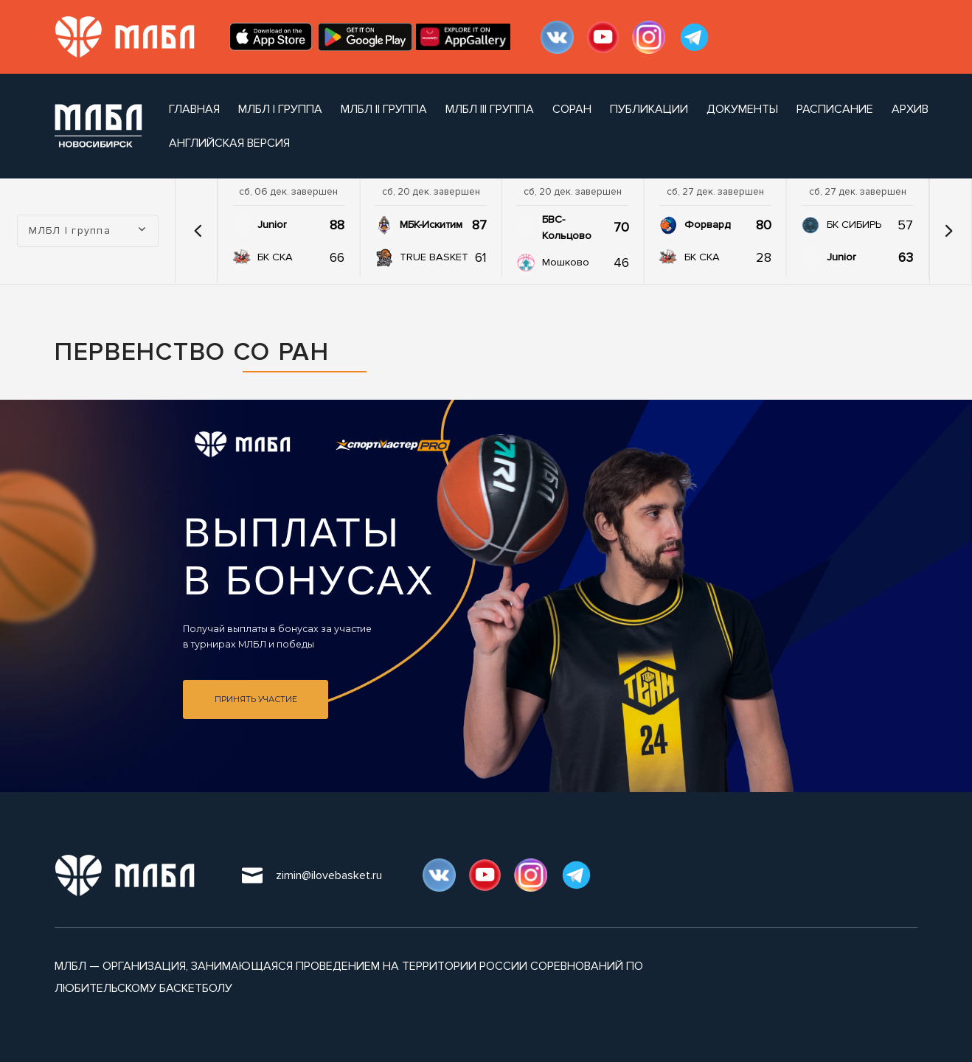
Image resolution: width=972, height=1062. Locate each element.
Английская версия (229, 143)
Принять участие (256, 699)
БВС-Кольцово (566, 227)
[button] (198, 231)
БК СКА (275, 257)
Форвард (707, 224)
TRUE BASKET (434, 257)
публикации (649, 109)
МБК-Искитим (431, 224)
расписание (834, 109)
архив (910, 109)
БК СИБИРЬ (854, 224)
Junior (272, 224)
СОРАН (571, 109)
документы (742, 109)
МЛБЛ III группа (489, 109)
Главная (194, 109)
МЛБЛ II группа (384, 109)
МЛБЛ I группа (280, 109)
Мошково (565, 262)
